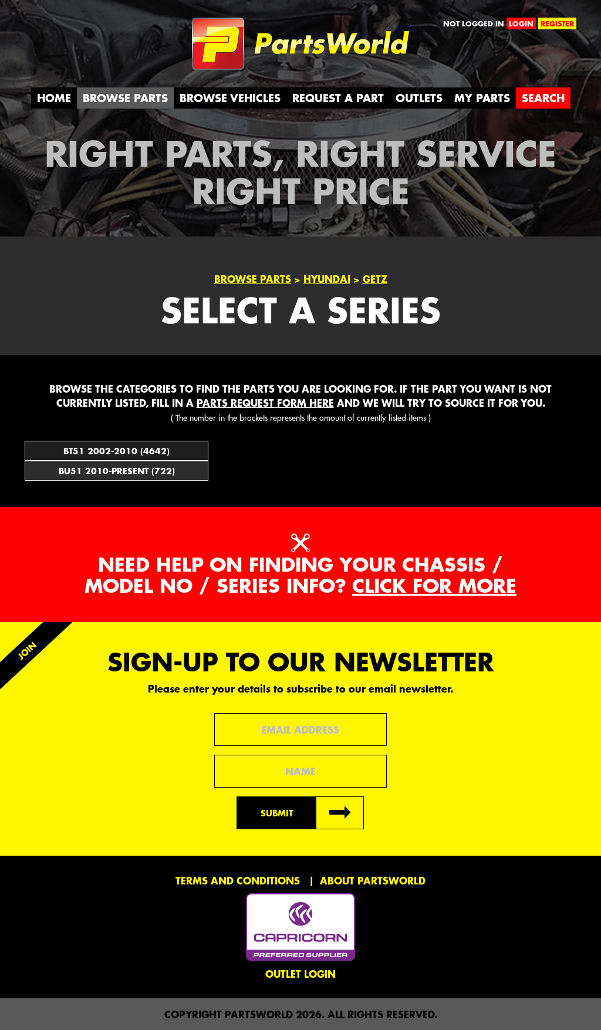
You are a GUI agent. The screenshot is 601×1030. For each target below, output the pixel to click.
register (557, 23)
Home (54, 97)
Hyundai (326, 278)
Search (543, 97)
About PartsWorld (373, 880)
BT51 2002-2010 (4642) (116, 451)
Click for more (434, 585)
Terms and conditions (237, 880)
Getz (375, 278)
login (521, 23)
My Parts (482, 97)
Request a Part (338, 97)
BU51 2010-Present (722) (117, 471)
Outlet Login (300, 973)
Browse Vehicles (230, 97)
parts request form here (265, 402)
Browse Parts (125, 97)
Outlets (419, 97)
